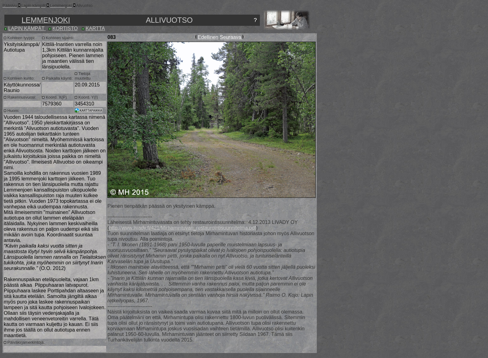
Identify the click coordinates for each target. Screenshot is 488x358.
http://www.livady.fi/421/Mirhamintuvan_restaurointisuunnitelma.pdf (182, 227)
